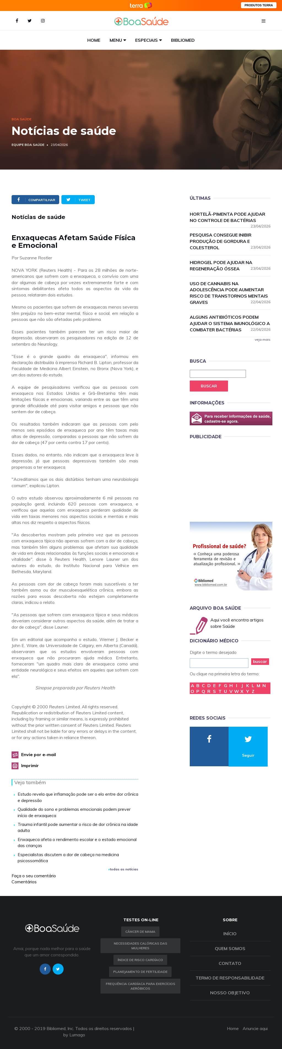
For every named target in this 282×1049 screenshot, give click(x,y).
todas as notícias (123, 869)
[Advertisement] (231, 479)
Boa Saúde (21, 119)
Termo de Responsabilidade (230, 978)
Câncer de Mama (140, 931)
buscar (260, 661)
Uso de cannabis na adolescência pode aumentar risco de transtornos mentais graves (230, 293)
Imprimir (30, 765)
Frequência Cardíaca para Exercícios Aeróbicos (140, 986)
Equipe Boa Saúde (28, 145)
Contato (230, 963)
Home (93, 40)
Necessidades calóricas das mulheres (140, 945)
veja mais (262, 339)
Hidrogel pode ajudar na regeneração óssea (230, 265)
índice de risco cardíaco (140, 960)
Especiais (146, 40)
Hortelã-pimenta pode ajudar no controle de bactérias (230, 217)
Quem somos (230, 948)
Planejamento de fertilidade (140, 972)
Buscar (209, 386)
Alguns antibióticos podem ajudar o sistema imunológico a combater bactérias (230, 323)
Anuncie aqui (255, 1028)
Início (230, 933)
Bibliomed (183, 40)
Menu (116, 40)
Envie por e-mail (38, 754)
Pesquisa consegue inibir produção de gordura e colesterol (230, 241)
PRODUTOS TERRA (259, 5)
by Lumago (74, 1034)
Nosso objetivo (230, 992)
